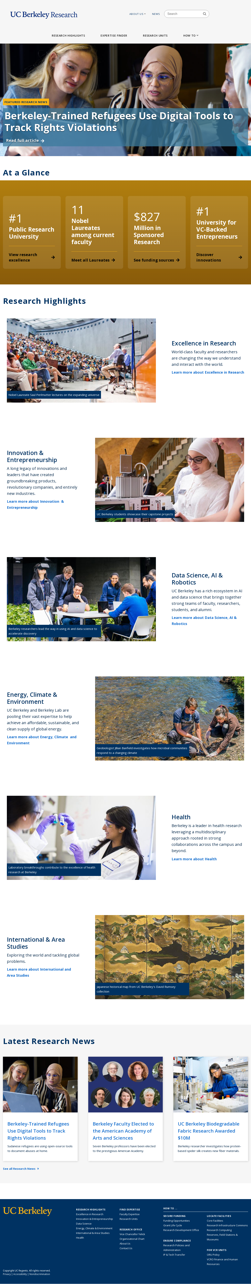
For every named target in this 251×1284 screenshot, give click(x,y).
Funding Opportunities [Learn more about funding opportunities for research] (176, 1220)
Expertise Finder (114, 35)
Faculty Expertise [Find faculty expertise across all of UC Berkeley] (130, 1214)
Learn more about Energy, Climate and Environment (41, 740)
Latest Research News (49, 1041)
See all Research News (21, 1169)
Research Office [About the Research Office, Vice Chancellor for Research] (131, 1229)
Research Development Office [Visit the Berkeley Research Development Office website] (181, 1230)
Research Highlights (68, 35)
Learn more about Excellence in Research (208, 375)
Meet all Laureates (93, 260)
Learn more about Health (197, 859)
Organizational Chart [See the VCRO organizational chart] (132, 1239)
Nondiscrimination (39, 1274)
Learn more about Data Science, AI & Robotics (204, 620)
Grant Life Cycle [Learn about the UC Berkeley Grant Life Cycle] (172, 1225)
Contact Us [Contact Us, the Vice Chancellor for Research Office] (126, 1248)
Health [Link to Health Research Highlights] (80, 1237)
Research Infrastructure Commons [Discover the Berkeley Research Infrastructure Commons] (227, 1225)
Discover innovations (219, 257)
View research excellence (32, 257)
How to (191, 35)
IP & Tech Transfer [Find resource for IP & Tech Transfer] (174, 1254)
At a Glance (26, 172)
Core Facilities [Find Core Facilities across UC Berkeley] (215, 1220)
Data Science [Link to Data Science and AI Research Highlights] (84, 1223)
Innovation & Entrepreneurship (94, 1219)
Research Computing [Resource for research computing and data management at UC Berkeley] (219, 1230)
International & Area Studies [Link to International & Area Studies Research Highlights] (93, 1233)
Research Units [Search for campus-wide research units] (129, 1219)
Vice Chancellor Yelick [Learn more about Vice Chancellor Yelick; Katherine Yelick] (132, 1234)
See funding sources (157, 260)
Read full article (25, 140)
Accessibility (20, 1274)
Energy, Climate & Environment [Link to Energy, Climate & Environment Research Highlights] (94, 1228)
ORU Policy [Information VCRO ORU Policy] (213, 1254)
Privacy (7, 1274)
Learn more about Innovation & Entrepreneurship (35, 504)
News (156, 14)
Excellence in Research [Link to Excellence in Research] (89, 1214)
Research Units (155, 35)
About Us (137, 14)
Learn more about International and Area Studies (39, 972)
